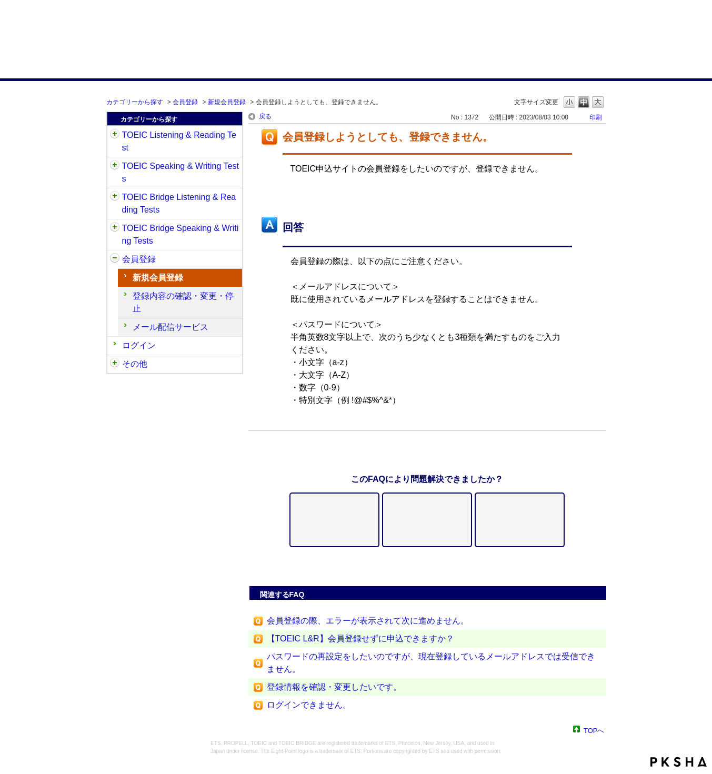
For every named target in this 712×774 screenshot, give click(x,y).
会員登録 (185, 102)
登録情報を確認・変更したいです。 (334, 686)
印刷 (595, 117)
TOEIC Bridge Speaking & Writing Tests (180, 234)
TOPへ (594, 730)
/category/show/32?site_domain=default (114, 166)
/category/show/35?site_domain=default (114, 364)
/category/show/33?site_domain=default (114, 197)
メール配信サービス (170, 327)
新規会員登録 (227, 102)
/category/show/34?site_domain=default (114, 228)
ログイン (139, 345)
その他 (134, 363)
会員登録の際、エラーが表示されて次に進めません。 (368, 620)
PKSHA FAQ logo (678, 762)
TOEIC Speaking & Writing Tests (180, 172)
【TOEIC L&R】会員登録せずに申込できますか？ (360, 638)
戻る (265, 116)
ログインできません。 (309, 704)
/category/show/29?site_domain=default (114, 259)
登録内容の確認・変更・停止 (183, 302)
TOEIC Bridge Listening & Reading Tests (179, 203)
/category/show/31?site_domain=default (114, 135)
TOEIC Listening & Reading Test (179, 141)
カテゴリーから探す (134, 102)
